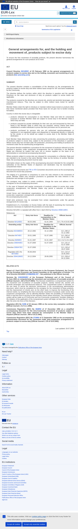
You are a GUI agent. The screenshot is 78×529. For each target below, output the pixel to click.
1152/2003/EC (23, 277)
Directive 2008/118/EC (59, 210)
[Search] (75, 22)
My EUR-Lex (66, 7)
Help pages (5, 355)
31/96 (24, 304)
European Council (7, 468)
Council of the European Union (10, 470)
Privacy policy (6, 454)
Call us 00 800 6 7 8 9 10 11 (10, 431)
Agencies (4, 499)
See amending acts (21, 75)
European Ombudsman (8, 489)
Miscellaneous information (14, 38)
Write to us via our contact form (11, 435)
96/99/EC (18, 240)
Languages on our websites (10, 452)
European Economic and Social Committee (14, 482)
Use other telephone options (10, 433)
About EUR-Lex (6, 387)
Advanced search (71, 26)
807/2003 (15, 254)
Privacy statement (7, 380)
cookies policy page (39, 516)
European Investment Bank (9, 487)
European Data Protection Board (11, 493)
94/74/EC (18, 235)
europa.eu (15, 423)
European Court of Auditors (9, 478)
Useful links (5, 392)
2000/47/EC (18, 247)
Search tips (19, 26)
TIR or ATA (33, 170)
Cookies (4, 458)
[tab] (39, 34)
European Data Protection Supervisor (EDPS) (15, 491)
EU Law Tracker (6, 414)
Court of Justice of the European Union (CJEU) (15, 474)
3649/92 (38, 309)
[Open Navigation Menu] (7, 22)
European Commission (8, 472)
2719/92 (36, 318)
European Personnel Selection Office (12, 495)
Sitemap (4, 359)
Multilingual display (11, 34)
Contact (4, 357)
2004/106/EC (18, 256)
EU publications (6, 407)
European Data (6, 399)
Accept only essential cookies (34, 524)
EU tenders (5, 401)
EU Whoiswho (6, 405)
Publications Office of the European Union (30, 347)
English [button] (74, 7)
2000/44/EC (18, 243)
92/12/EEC (25, 71)
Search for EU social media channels (12, 445)
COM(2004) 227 (33, 274)
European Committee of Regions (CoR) (13, 485)
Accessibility (5, 378)
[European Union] (6, 420)
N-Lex (3, 411)
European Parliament (8, 465)
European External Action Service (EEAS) (13, 480)
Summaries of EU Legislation (51, 29)
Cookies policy (6, 376)
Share (73, 30)
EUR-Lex (8, 12)
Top (7, 331)
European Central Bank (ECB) (10, 476)
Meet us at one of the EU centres (11, 437)
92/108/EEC (18, 231)
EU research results (7, 403)
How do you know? (42, 1)
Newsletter (5, 390)
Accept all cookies (13, 524)
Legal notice (5, 374)
